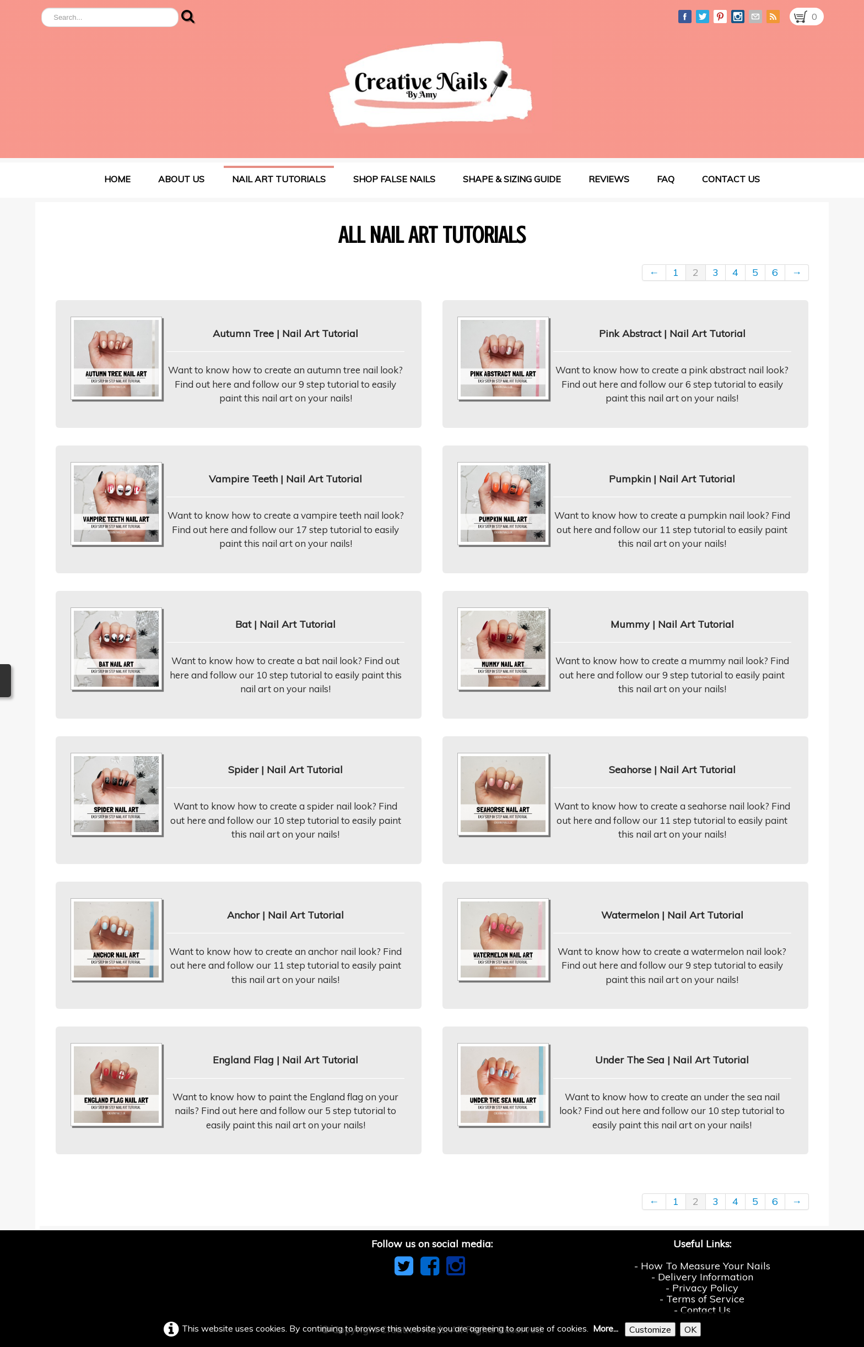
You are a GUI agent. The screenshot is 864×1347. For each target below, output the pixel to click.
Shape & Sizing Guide (512, 178)
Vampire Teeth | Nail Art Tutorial (285, 478)
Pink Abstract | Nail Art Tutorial (672, 333)
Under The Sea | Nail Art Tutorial (672, 1059)
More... (605, 1328)
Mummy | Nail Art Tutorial (672, 624)
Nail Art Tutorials (279, 178)
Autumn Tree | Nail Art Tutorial (285, 333)
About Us (181, 178)
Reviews (608, 178)
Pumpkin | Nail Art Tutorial (672, 478)
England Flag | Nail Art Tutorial (285, 1059)
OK (690, 1329)
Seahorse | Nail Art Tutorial (672, 769)
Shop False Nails (394, 178)
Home (117, 178)
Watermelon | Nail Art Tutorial (672, 915)
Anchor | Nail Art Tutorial (285, 915)
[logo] (431, 84)
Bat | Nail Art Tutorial (285, 624)
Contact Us (731, 178)
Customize (650, 1329)
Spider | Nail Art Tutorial (285, 769)
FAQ (665, 178)
